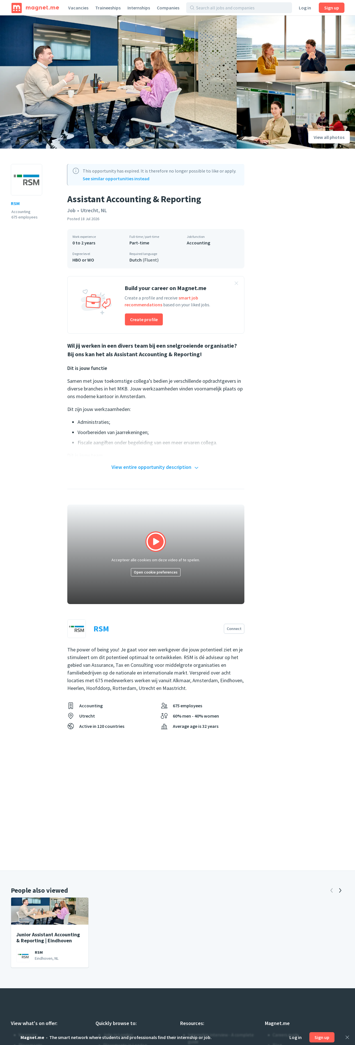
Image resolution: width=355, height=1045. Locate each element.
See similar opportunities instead (116, 178)
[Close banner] (236, 284)
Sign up (331, 8)
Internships (138, 8)
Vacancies (78, 8)
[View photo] (118, 82)
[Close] (347, 1037)
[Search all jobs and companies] (242, 7)
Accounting (198, 243)
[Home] (35, 7)
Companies (168, 8)
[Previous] (331, 890)
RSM (15, 203)
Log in (305, 8)
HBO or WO (83, 260)
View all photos (329, 137)
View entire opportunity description (155, 467)
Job (71, 210)
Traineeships (108, 8)
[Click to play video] (155, 554)
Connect (234, 628)
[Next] (340, 890)
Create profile (144, 319)
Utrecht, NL (94, 210)
